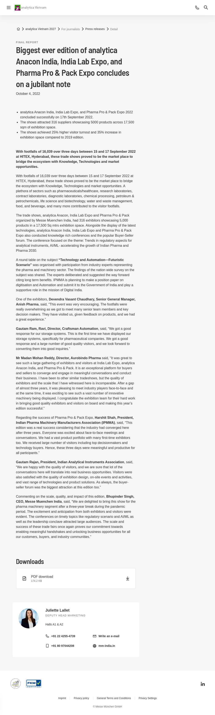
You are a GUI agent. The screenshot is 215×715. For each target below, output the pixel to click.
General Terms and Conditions (114, 698)
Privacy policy (81, 698)
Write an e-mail (108, 636)
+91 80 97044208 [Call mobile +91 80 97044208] (62, 645)
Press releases (95, 29)
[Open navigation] (8, 7)
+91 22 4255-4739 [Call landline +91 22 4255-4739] (63, 636)
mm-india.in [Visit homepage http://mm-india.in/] (106, 645)
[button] (197, 7)
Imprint (62, 698)
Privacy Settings (148, 698)
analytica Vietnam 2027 (40, 29)
